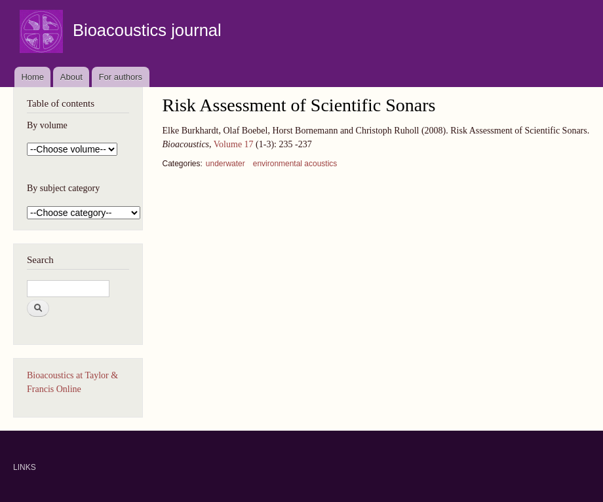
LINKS (24, 467)
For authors (120, 77)
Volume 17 (234, 144)
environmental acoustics (295, 163)
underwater (225, 163)
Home (32, 77)
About (71, 77)
